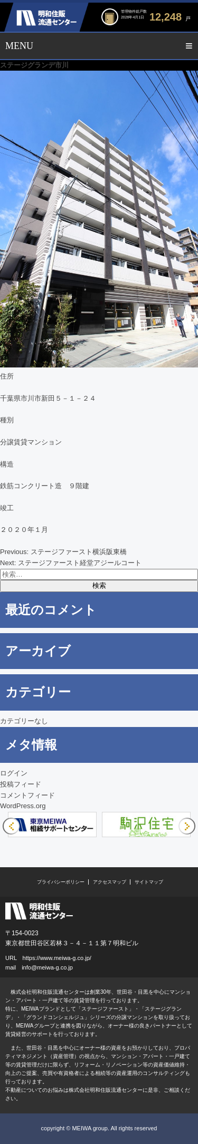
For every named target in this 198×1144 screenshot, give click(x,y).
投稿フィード (20, 784)
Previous (11, 826)
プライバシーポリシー (60, 882)
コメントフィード (27, 795)
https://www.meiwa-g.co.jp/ (57, 958)
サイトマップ (149, 882)
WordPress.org (22, 806)
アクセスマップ (109, 882)
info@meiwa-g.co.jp (47, 967)
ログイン (13, 773)
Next (186, 826)
